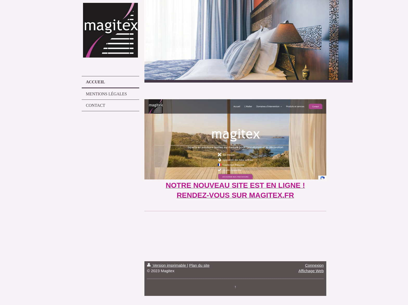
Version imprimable (167, 265)
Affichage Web (311, 271)
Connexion (314, 265)
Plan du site (199, 265)
